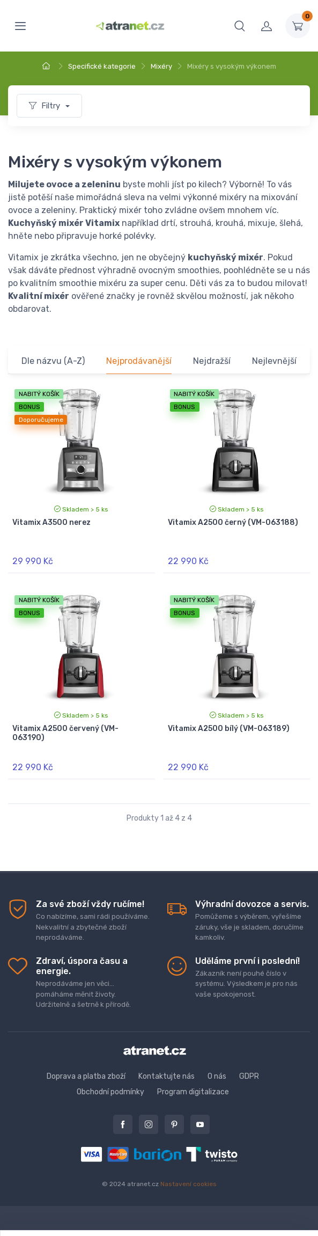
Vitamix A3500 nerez (51, 522)
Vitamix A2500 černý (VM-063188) (233, 522)
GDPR (249, 1076)
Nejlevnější (274, 361)
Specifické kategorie (102, 66)
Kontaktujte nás (166, 1076)
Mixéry (161, 66)
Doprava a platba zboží (86, 1076)
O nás (217, 1076)
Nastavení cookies (188, 1184)
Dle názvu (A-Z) (53, 361)
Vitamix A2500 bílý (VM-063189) (229, 728)
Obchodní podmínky (110, 1091)
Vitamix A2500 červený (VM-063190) (65, 733)
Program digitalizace (193, 1091)
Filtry (45, 106)
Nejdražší (212, 361)
